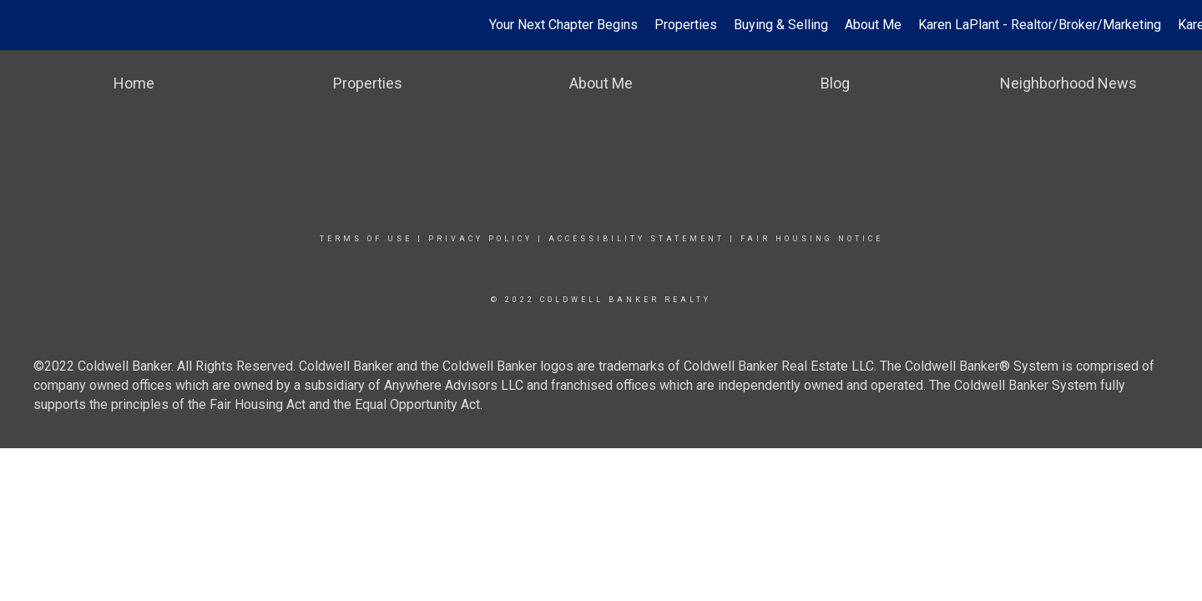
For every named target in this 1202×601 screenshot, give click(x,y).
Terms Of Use (366, 239)
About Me (873, 25)
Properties (685, 25)
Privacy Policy (480, 239)
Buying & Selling (781, 25)
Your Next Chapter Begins (563, 25)
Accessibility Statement (636, 239)
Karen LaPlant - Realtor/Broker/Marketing (1039, 25)
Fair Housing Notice (811, 239)
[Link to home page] (21, 25)
